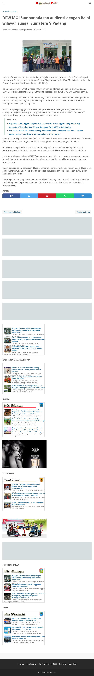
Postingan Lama (83, 212)
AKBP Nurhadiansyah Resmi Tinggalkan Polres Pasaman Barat (26, 586)
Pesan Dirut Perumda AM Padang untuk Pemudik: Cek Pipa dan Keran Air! (26, 619)
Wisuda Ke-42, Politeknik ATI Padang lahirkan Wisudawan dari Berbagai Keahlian (28, 494)
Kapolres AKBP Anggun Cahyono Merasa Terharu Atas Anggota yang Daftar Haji (44, 123)
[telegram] (83, 195)
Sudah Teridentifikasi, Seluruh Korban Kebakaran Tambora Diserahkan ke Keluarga (28, 420)
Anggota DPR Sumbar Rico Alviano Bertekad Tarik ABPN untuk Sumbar (40, 127)
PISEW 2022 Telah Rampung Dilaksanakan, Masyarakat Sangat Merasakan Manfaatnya (28, 387)
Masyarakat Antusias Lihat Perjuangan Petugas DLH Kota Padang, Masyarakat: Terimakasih (26, 330)
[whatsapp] (65, 195)
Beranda (20, 664)
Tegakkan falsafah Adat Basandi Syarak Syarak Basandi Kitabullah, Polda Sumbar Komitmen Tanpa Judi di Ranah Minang (27, 430)
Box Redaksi (31, 664)
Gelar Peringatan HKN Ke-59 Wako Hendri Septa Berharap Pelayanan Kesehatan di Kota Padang (28, 339)
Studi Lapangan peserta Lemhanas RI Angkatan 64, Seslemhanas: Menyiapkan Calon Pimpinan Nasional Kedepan (26, 412)
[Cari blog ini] (90, 3)
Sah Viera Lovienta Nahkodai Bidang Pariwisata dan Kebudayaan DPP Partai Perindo (46, 130)
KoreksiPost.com (50, 672)
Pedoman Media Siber (68, 664)
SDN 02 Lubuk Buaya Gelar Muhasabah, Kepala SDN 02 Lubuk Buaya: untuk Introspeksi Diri (26, 486)
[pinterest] (47, 195)
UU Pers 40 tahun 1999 (48, 664)
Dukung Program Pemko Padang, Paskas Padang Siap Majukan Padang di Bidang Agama (27, 348)
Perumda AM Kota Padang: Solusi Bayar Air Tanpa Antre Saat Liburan (27, 628)
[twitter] (29, 195)
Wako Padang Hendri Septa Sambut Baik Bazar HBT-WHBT (34, 134)
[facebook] (11, 195)
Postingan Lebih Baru (12, 212)
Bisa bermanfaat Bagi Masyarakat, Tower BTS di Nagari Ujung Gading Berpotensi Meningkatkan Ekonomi (28, 596)
